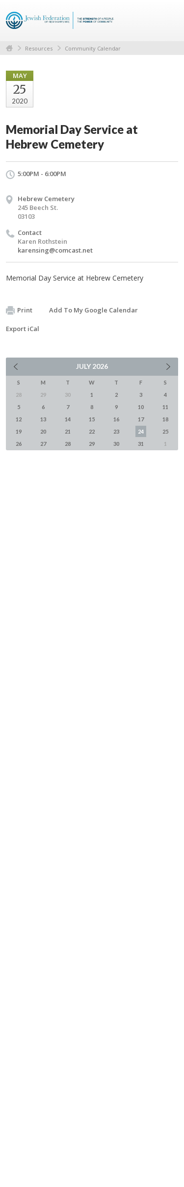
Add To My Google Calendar (93, 310)
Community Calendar (93, 48)
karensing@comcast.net (55, 250)
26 (19, 443)
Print (19, 310)
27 (43, 443)
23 (116, 431)
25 (165, 431)
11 (165, 407)
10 (141, 407)
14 (68, 419)
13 (43, 419)
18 (165, 419)
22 (92, 431)
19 (19, 431)
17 (141, 419)
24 (141, 431)
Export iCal (22, 328)
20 (43, 431)
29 (92, 443)
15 (92, 419)
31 (141, 443)
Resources (39, 48)
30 (116, 443)
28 (68, 443)
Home (9, 48)
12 (19, 419)
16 (116, 419)
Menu (167, 20)
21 (68, 431)
